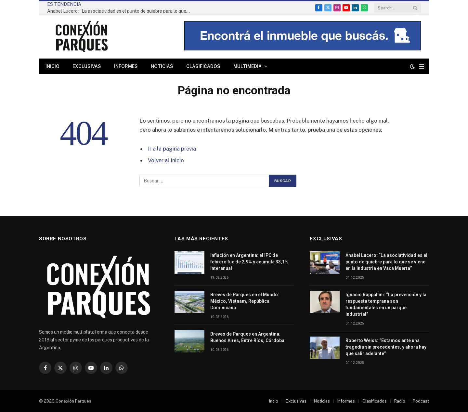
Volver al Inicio (166, 160)
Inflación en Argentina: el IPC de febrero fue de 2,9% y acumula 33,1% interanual (249, 262)
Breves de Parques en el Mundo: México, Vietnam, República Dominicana (244, 301)
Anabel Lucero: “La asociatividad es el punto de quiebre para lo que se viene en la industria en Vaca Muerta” (120, 11)
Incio (273, 401)
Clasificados (203, 66)
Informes (126, 66)
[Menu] (421, 66)
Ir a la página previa (172, 148)
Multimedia (247, 66)
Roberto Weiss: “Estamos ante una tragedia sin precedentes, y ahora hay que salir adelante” (385, 347)
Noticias (162, 66)
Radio (399, 401)
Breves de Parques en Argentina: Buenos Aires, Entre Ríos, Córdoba (247, 337)
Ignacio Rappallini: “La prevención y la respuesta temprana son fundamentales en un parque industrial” (385, 304)
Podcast (421, 401)
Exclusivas (86, 66)
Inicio (52, 66)
